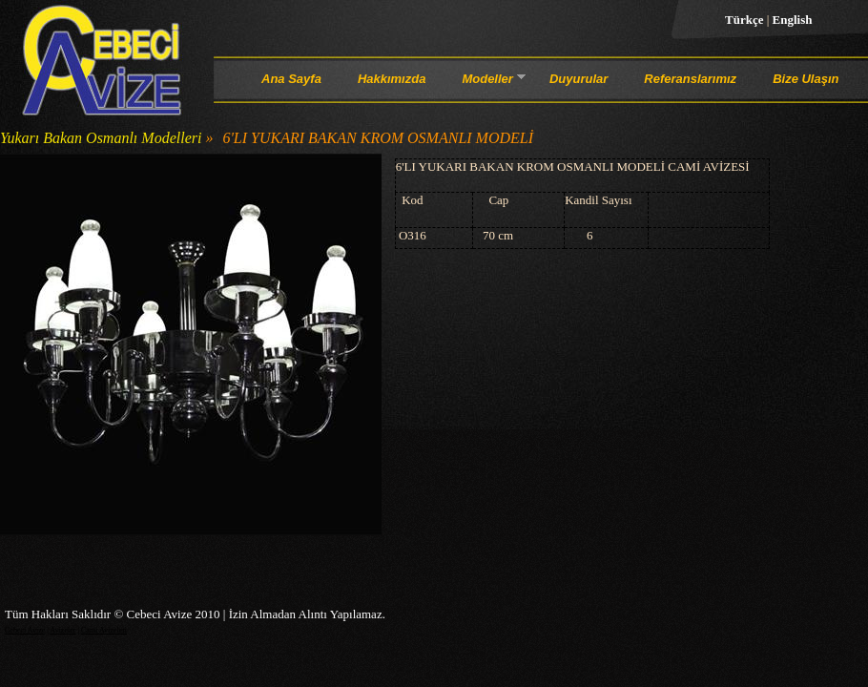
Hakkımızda (392, 79)
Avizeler (62, 630)
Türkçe (746, 19)
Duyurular (578, 79)
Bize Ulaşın (805, 79)
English (793, 19)
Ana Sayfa (291, 79)
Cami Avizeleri (104, 630)
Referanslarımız (690, 79)
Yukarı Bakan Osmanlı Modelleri (100, 138)
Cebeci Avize (25, 630)
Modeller (487, 82)
